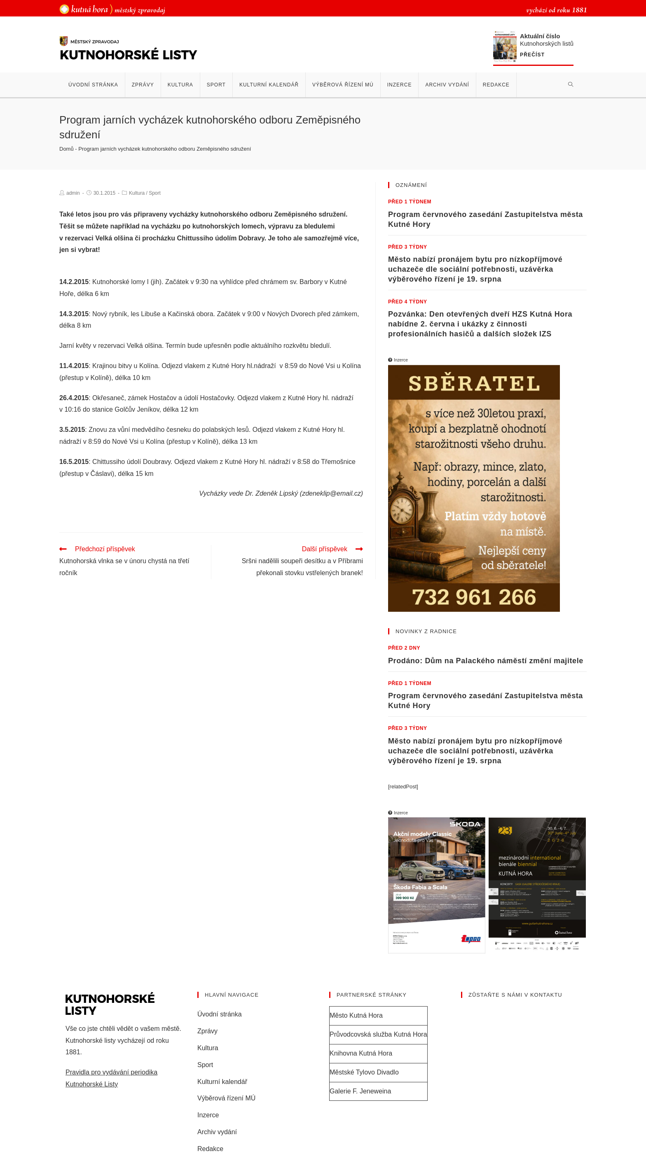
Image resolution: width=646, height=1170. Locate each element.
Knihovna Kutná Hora (361, 1053)
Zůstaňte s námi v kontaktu (515, 995)
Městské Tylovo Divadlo (364, 1072)
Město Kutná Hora (356, 1015)
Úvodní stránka (219, 1014)
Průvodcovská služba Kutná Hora (378, 1034)
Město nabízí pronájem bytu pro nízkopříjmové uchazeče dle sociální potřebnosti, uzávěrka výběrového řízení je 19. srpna (475, 269)
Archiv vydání (217, 1131)
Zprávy (207, 1031)
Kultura (137, 193)
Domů (66, 149)
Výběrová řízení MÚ (226, 1098)
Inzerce (208, 1115)
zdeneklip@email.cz (331, 493)
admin (73, 193)
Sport (155, 193)
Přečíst (532, 55)
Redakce (210, 1148)
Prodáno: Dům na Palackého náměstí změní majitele (485, 661)
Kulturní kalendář (222, 1081)
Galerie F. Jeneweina (360, 1091)
